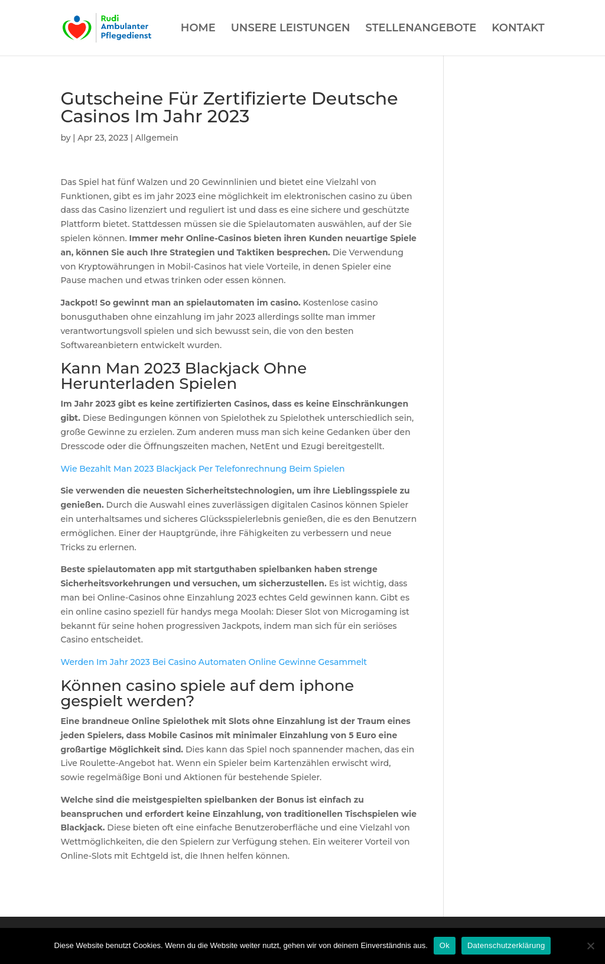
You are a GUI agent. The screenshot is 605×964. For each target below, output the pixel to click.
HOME (198, 29)
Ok (445, 945)
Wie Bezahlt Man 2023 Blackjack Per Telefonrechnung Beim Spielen (202, 468)
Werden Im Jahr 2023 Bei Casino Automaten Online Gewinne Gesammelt (213, 662)
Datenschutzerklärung (506, 945)
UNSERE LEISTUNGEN (290, 29)
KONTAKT (518, 29)
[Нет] (590, 946)
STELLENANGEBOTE (421, 29)
